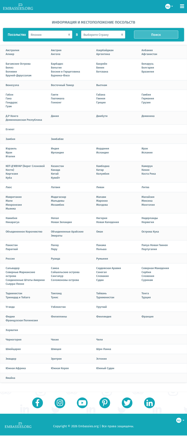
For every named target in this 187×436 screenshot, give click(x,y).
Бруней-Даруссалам (18, 75)
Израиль (11, 148)
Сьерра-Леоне (15, 283)
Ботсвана (102, 71)
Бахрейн (101, 63)
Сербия (146, 272)
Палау (55, 245)
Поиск (156, 34)
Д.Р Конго (12, 116)
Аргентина (103, 54)
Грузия (146, 102)
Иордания (102, 148)
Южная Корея (60, 368)
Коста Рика (149, 173)
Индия (55, 148)
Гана (9, 98)
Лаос (9, 187)
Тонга (145, 293)
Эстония (101, 358)
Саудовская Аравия (108, 268)
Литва (145, 187)
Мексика (147, 200)
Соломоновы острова (65, 280)
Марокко (102, 200)
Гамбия (146, 94)
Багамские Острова (18, 63)
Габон (9, 94)
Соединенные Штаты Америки (25, 280)
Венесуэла (12, 85)
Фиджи (10, 316)
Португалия (149, 249)
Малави (101, 197)
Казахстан (57, 166)
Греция (101, 102)
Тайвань (101, 293)
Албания (147, 50)
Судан (100, 280)
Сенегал (101, 272)
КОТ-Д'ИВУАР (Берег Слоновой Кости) (25, 168)
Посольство (17, 34)
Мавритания (14, 197)
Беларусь (148, 63)
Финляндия (103, 316)
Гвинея (100, 98)
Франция (147, 316)
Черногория (13, 339)
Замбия (10, 139)
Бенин (100, 67)
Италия (10, 156)
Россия (10, 258)
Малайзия (148, 197)
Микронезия (14, 204)
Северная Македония (155, 268)
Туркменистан (105, 297)
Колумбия (102, 173)
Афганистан (149, 54)
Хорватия (12, 330)
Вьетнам (101, 85)
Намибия (11, 218)
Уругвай (101, 306)
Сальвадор (13, 268)
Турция (146, 297)
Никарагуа (12, 222)
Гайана (100, 94)
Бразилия (148, 71)
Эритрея (56, 358)
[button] (50, 35)
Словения (148, 276)
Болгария (148, 67)
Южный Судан (105, 368)
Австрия (56, 50)
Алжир (10, 54)
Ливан (100, 187)
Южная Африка (16, 368)
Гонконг (56, 102)
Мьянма (11, 208)
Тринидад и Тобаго (18, 297)
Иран (9, 152)
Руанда (55, 258)
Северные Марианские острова (20, 274)
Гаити (54, 94)
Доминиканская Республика (24, 119)
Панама (101, 245)
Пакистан (12, 245)
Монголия (148, 204)
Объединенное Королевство (24, 231)
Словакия (102, 276)
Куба (9, 177)
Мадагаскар (58, 197)
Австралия (12, 50)
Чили (99, 339)
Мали (9, 200)
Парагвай (12, 249)
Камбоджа (102, 166)
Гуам (9, 106)
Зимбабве (57, 139)
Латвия (55, 187)
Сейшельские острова (65, 272)
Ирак (145, 148)
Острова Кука (150, 231)
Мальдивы (57, 200)
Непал (55, 218)
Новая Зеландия (61, 222)
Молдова (102, 204)
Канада (55, 169)
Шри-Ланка (103, 349)
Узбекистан (58, 306)
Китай (55, 173)
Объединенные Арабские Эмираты (67, 233)
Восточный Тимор (62, 85)
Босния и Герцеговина (65, 71)
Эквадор (11, 358)
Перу (54, 249)
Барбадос (57, 63)
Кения (145, 169)
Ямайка (10, 378)
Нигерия (101, 218)
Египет (10, 129)
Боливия (11, 71)
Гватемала (57, 98)
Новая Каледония (107, 222)
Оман (99, 231)
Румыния (102, 258)
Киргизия (12, 173)
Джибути (102, 116)
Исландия (102, 152)
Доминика (148, 116)
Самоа (55, 268)
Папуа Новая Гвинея (155, 245)
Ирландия (57, 152)
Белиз (9, 67)
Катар (100, 169)
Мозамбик (57, 204)
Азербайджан (105, 50)
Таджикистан (14, 293)
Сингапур (57, 276)
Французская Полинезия (22, 320)
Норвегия (148, 222)
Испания (147, 152)
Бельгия (56, 67)
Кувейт (55, 177)
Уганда (10, 306)
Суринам (147, 280)
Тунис (54, 297)
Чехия (55, 339)
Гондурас (12, 102)
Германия (148, 98)
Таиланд (56, 293)
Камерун (147, 166)
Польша (101, 249)
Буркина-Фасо (60, 75)
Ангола (55, 54)
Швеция (56, 349)
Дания (55, 116)
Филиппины (59, 316)
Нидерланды (150, 218)
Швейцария (13, 349)
